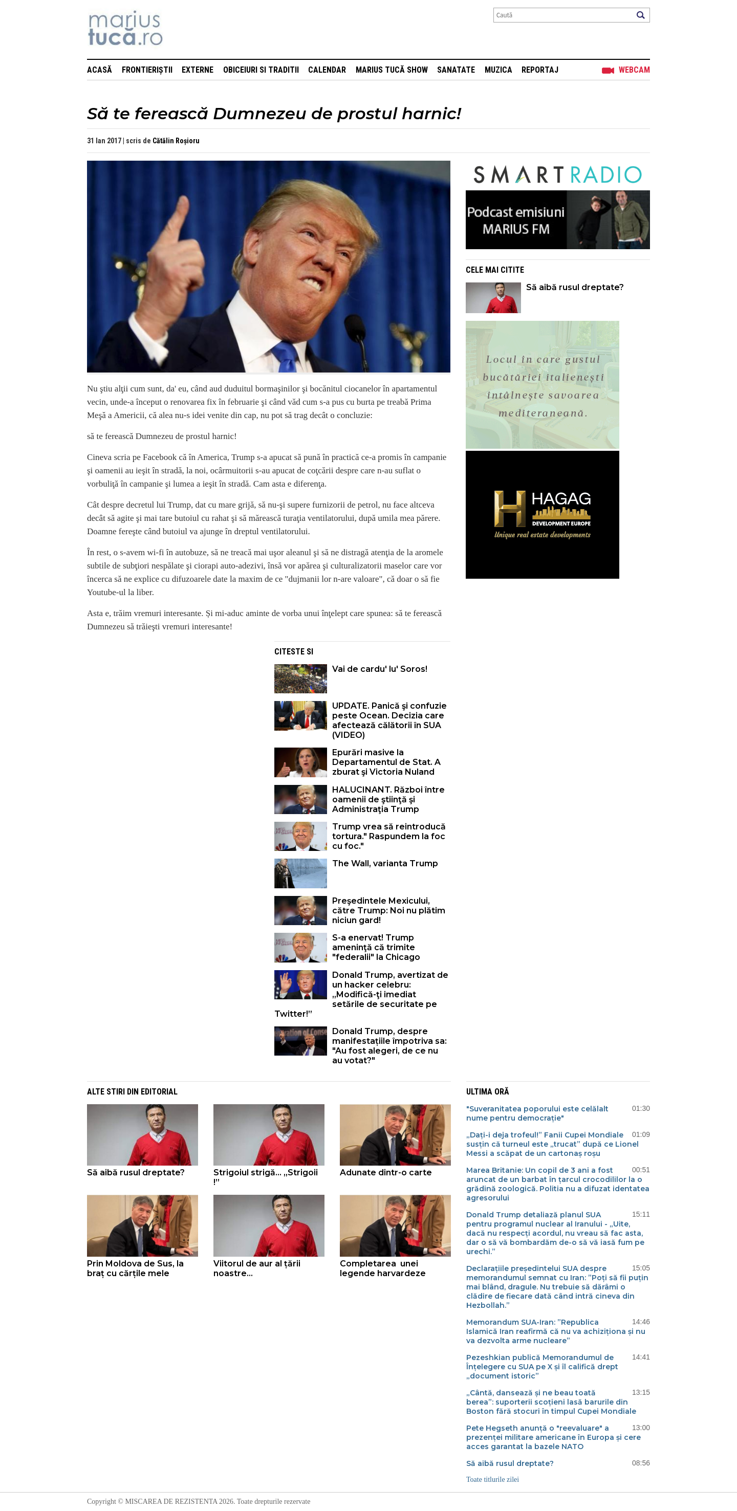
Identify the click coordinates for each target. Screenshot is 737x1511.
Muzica (498, 70)
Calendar (327, 70)
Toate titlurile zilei (492, 1479)
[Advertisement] (173, 712)
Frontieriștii (147, 70)
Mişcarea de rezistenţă (180, 29)
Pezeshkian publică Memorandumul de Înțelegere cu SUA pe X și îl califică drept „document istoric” (542, 1367)
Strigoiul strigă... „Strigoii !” (265, 1177)
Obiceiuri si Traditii (261, 70)
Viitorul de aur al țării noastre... (256, 1268)
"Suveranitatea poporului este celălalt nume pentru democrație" (537, 1113)
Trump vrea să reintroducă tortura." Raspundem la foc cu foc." (389, 836)
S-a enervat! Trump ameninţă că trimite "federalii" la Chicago (376, 947)
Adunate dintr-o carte (387, 1172)
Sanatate (456, 70)
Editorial (159, 1092)
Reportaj (540, 70)
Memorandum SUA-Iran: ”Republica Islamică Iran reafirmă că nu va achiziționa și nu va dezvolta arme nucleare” (555, 1331)
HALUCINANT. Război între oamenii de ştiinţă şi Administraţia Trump (388, 799)
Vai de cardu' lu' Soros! (379, 669)
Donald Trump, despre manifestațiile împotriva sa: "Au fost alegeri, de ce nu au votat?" (389, 1045)
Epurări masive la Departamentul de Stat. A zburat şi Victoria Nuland (386, 762)
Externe (197, 70)
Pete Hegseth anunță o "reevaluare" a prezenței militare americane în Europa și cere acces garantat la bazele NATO (553, 1437)
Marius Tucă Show (392, 70)
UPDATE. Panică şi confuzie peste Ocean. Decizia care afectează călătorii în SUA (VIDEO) (389, 720)
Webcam (634, 70)
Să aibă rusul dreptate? (575, 287)
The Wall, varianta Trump (385, 863)
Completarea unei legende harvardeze (383, 1268)
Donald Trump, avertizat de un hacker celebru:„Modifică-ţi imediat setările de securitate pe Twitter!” (361, 994)
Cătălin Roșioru (176, 141)
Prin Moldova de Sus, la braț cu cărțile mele (135, 1268)
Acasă (99, 70)
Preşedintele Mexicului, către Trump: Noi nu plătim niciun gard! (388, 910)
